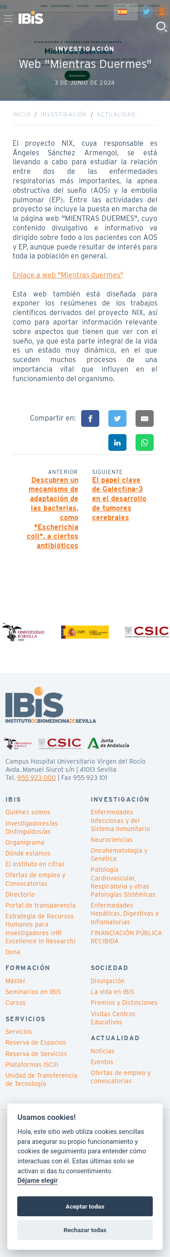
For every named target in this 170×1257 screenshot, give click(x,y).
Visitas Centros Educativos (113, 1018)
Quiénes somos (27, 812)
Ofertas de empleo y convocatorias (121, 1077)
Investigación (64, 114)
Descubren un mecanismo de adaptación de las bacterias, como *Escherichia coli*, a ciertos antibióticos (52, 513)
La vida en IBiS (112, 991)
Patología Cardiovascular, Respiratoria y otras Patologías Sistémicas (123, 882)
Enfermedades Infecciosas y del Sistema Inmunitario (120, 820)
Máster (15, 981)
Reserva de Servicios (36, 1053)
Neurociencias (112, 839)
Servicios (18, 1031)
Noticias (103, 1051)
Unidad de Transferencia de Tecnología (41, 1079)
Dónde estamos (28, 853)
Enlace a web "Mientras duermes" (68, 275)
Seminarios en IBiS (33, 991)
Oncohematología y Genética (119, 854)
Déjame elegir (37, 1181)
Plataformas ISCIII (31, 1064)
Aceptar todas (85, 1206)
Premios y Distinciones (124, 1002)
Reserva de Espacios (35, 1042)
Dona (12, 952)
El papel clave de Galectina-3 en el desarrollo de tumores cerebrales (119, 499)
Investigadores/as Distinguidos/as (31, 827)
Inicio (22, 114)
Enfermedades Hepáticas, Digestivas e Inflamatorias (125, 913)
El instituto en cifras (35, 864)
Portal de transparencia (40, 905)
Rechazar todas (84, 1229)
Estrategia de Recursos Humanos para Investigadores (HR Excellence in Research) (40, 929)
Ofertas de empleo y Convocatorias (35, 879)
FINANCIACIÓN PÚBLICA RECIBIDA (126, 937)
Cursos (15, 1002)
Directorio (20, 894)
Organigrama (24, 842)
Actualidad (116, 114)
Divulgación (108, 981)
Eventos (102, 1062)
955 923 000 (36, 777)
